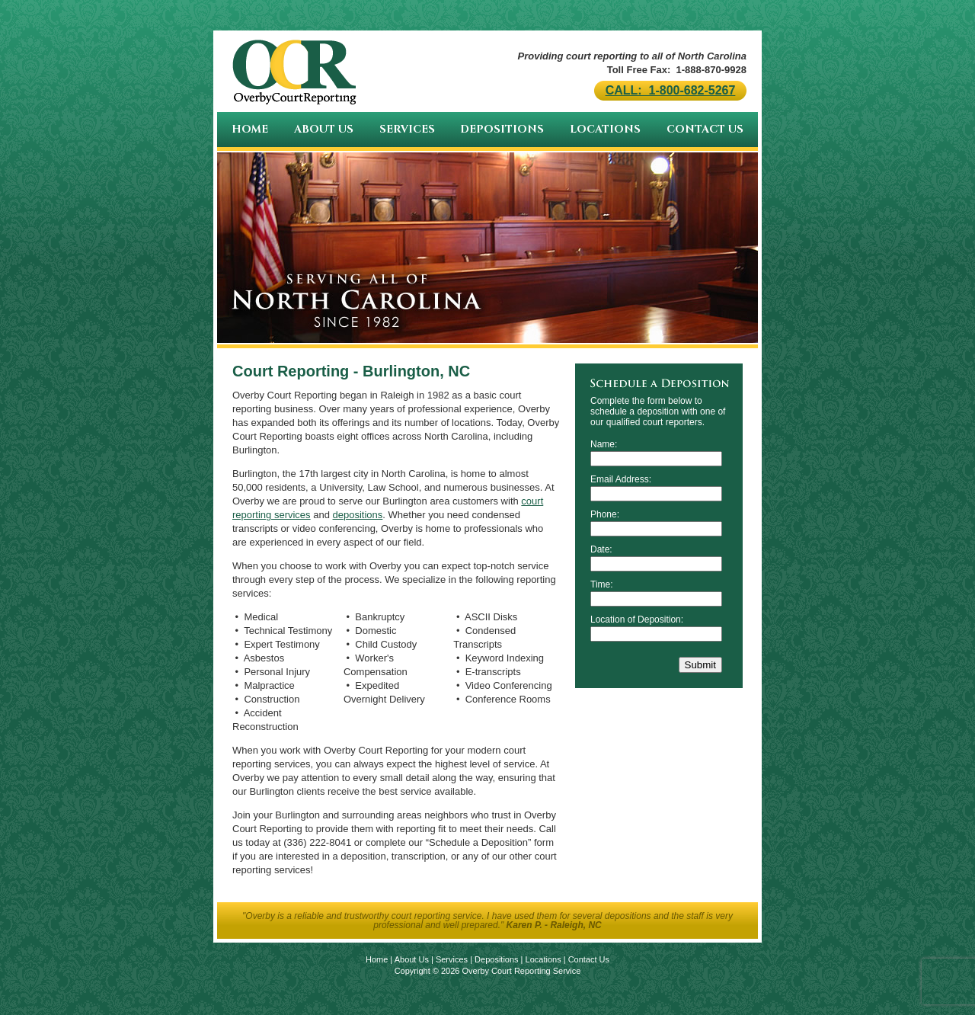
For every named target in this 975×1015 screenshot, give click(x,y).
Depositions (502, 129)
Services (407, 129)
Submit (700, 665)
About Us (323, 129)
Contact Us (705, 129)
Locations (605, 129)
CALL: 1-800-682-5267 (671, 90)
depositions (358, 514)
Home (250, 129)
